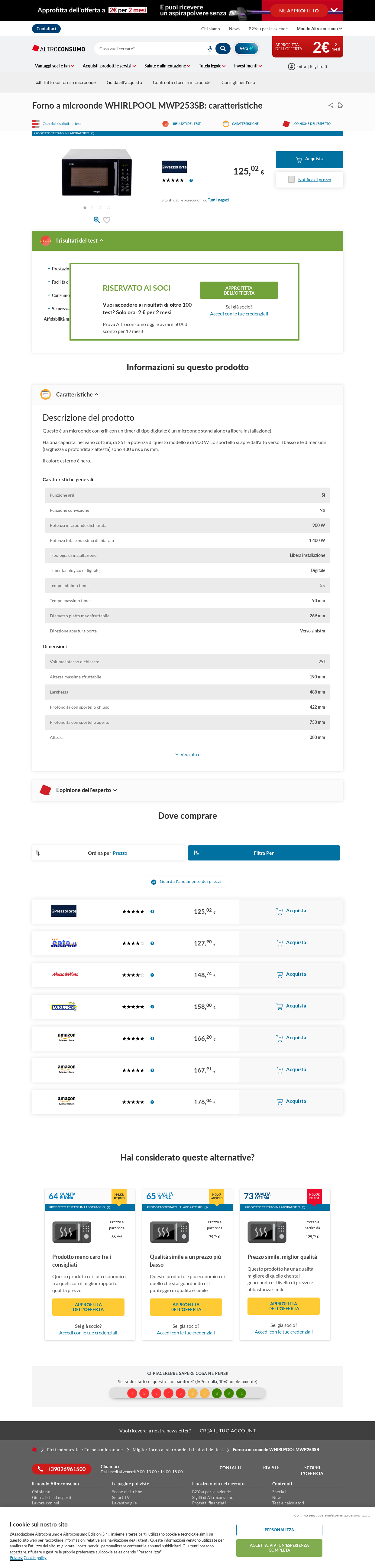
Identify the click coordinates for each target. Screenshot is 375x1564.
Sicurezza (58, 309)
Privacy (16, 1557)
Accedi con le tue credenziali (239, 313)
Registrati (318, 66)
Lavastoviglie (124, 1502)
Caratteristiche (245, 124)
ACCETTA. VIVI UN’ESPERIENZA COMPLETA (279, 1548)
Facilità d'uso (61, 282)
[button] (92, 134)
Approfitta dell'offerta (239, 290)
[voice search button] (207, 48)
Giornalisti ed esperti (51, 1497)
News (234, 28)
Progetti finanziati (209, 1502)
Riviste (271, 1467)
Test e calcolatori (288, 1502)
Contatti (230, 1467)
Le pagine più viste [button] (130, 1483)
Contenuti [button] (282, 1483)
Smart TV (121, 1497)
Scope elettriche (127, 1491)
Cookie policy (35, 1557)
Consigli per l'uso (238, 82)
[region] (187, 1535)
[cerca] (143, 48)
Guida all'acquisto (124, 82)
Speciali (279, 1491)
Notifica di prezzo (314, 179)
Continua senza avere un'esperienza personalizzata (332, 1515)
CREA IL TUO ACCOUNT (228, 1430)
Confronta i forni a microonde (182, 82)
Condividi (329, 105)
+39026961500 (62, 1469)
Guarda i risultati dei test (62, 124)
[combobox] (162, 48)
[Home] (34, 1449)
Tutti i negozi (218, 200)
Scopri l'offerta (312, 1470)
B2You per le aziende (268, 28)
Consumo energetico (69, 295)
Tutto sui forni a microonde (66, 82)
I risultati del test (186, 124)
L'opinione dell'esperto (312, 124)
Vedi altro (188, 754)
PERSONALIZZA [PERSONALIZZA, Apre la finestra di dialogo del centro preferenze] (279, 1529)
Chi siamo (210, 28)
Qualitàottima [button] (263, 1196)
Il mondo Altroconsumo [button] (55, 1483)
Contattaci (46, 28)
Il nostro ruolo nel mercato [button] (218, 1483)
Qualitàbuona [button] (68, 1196)
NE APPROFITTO (299, 10)
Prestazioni (60, 269)
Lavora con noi (45, 1502)
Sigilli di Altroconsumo (213, 1497)
